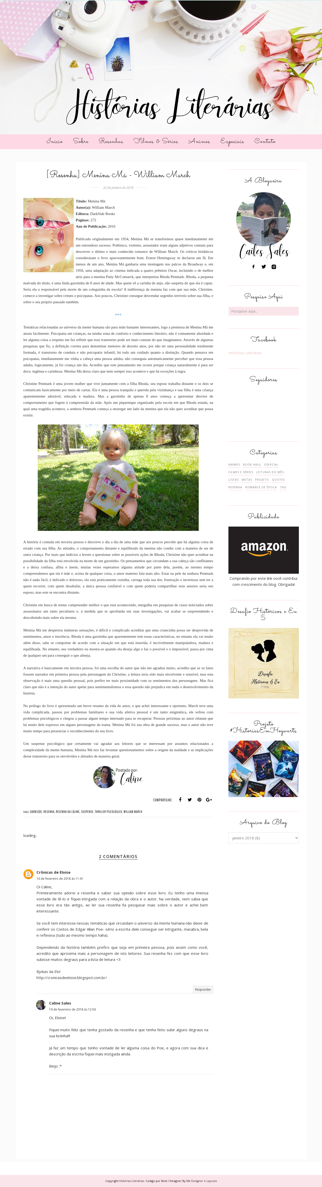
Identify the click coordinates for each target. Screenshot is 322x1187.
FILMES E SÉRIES (240, 472)
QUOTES (278, 479)
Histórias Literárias (245, 352)
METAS (247, 479)
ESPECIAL (271, 464)
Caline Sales (60, 1003)
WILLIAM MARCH (133, 812)
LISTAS (233, 479)
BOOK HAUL (252, 464)
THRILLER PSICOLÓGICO (108, 812)
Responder (203, 989)
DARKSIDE (36, 812)
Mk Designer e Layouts (201, 1181)
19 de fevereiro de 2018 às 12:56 (72, 1009)
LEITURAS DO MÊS (270, 472)
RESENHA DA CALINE (67, 812)
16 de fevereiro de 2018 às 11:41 (59, 878)
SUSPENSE (87, 812)
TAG (283, 487)
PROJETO (262, 479)
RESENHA (49, 812)
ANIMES (234, 464)
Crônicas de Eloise (53, 872)
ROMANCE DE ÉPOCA (261, 487)
